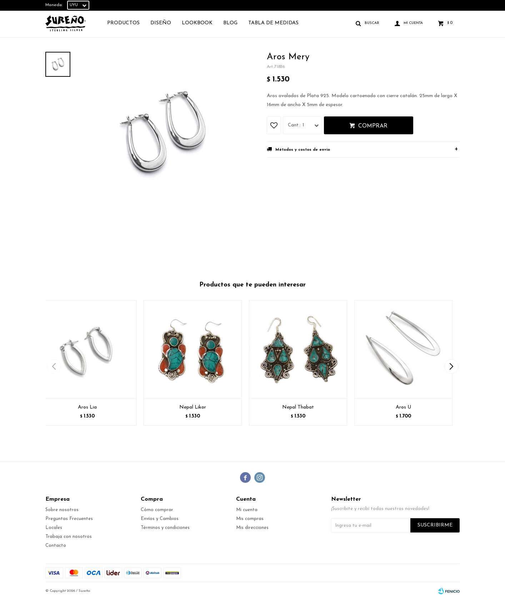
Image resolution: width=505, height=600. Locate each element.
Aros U (403, 407)
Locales (53, 527)
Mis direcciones (252, 527)
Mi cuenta (247, 510)
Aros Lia (87, 407)
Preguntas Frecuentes (69, 518)
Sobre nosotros (62, 510)
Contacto (55, 545)
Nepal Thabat (298, 407)
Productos (123, 23)
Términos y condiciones (165, 527)
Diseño (160, 23)
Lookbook (197, 23)
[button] (451, 366)
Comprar (373, 126)
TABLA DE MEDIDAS (273, 23)
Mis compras (250, 518)
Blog (230, 23)
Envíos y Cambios (160, 518)
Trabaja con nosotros (68, 536)
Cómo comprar (157, 510)
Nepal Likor (192, 407)
